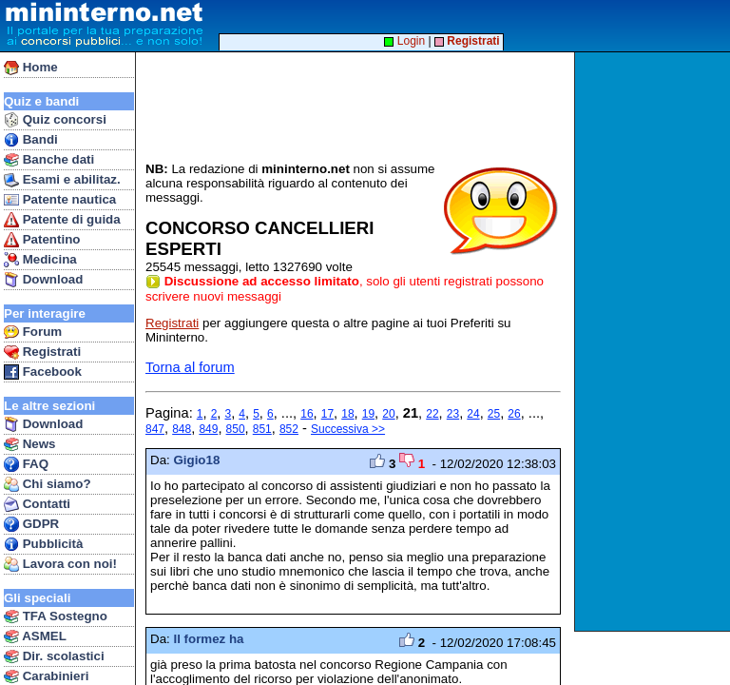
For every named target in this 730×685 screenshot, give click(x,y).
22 (432, 414)
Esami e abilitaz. (62, 179)
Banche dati (49, 159)
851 (262, 429)
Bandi (31, 139)
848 (181, 429)
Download (43, 279)
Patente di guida (62, 219)
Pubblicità (43, 544)
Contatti (37, 504)
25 (494, 414)
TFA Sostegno (55, 616)
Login (404, 41)
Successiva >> (348, 429)
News (30, 444)
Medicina (40, 259)
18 (347, 414)
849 (208, 429)
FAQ (26, 464)
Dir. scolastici (54, 656)
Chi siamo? (47, 484)
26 (514, 414)
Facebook (43, 372)
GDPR (31, 524)
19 (368, 414)
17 (327, 414)
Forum (33, 332)
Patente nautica (60, 199)
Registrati (42, 352)
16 (306, 414)
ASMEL (35, 636)
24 (473, 414)
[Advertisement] (654, 341)
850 (235, 429)
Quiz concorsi (55, 119)
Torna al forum (190, 367)
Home (31, 67)
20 (388, 414)
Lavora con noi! (60, 564)
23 (453, 414)
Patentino (42, 239)
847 (154, 429)
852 (288, 429)
